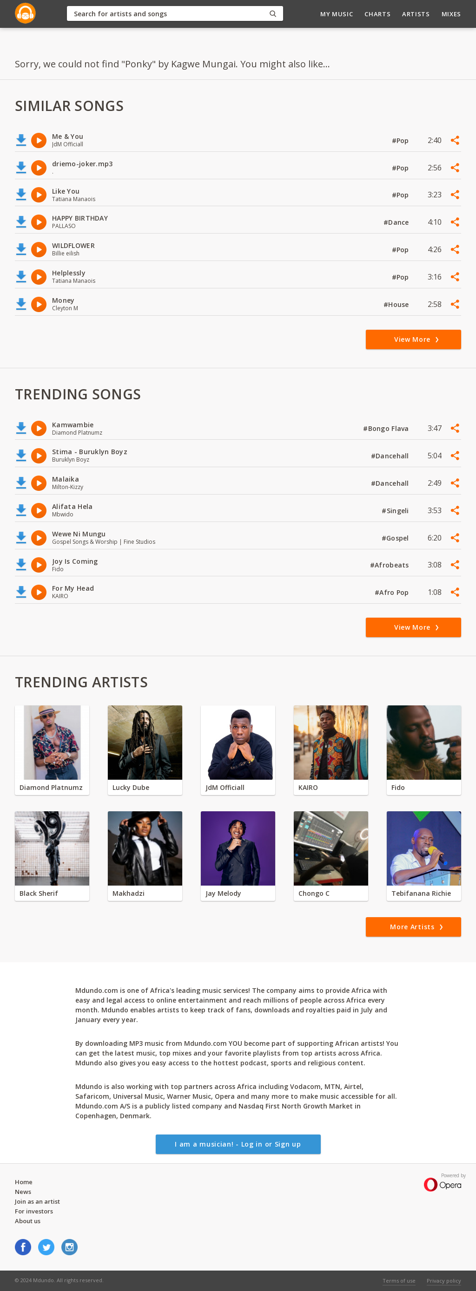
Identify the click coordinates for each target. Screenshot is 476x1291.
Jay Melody (223, 893)
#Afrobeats (390, 565)
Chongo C (314, 893)
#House (397, 304)
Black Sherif (39, 893)
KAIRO (308, 787)
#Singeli (396, 510)
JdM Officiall (225, 787)
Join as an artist (37, 1201)
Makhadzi (128, 893)
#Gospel (396, 538)
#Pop (401, 140)
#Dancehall (391, 455)
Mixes (451, 14)
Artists (416, 14)
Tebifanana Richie (421, 893)
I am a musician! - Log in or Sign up (238, 1144)
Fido (398, 787)
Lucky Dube (130, 787)
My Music (336, 14)
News (23, 1191)
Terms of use (399, 1280)
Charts (377, 14)
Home (24, 1182)
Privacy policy (444, 1280)
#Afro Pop (393, 592)
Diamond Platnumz (51, 787)
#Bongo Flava (387, 428)
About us (27, 1221)
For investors (34, 1211)
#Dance (397, 222)
